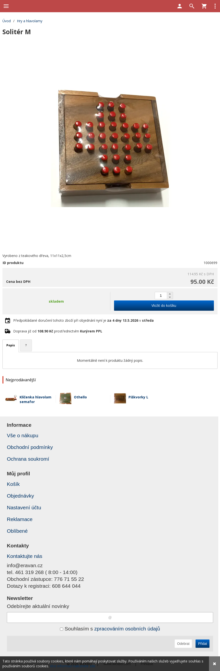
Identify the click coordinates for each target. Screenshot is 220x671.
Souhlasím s (110, 628)
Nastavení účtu (24, 507)
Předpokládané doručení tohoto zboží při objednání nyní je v (83, 320)
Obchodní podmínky (30, 447)
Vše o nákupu (22, 435)
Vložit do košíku (163, 305)
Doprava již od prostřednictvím (57, 331)
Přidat (202, 644)
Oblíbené (17, 531)
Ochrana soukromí (28, 459)
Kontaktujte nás (24, 556)
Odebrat (183, 644)
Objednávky (20, 496)
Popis (10, 345)
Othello (80, 397)
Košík (13, 484)
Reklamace (20, 519)
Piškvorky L (138, 397)
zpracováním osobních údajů (127, 628)
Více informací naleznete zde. (73, 666)
